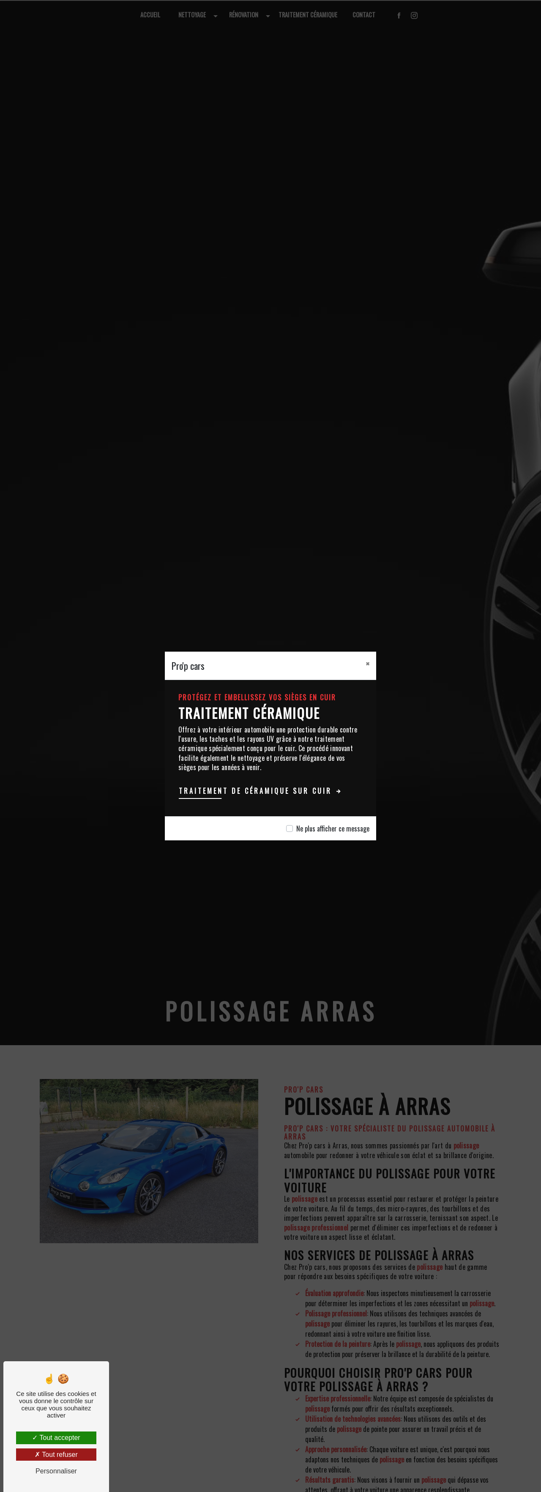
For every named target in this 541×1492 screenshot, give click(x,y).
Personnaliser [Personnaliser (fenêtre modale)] (56, 1471)
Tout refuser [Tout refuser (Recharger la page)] (56, 1454)
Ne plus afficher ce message (332, 828)
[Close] (367, 663)
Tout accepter (56, 1437)
